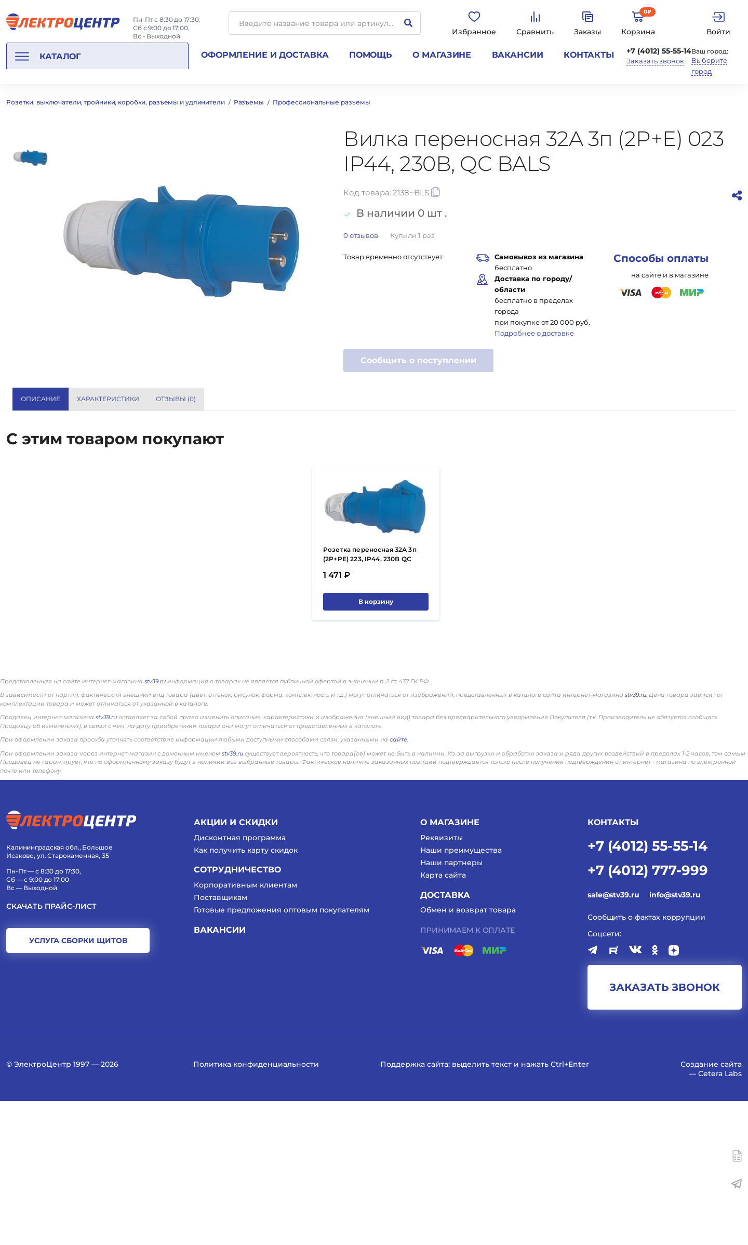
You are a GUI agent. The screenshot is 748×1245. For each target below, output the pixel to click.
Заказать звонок (655, 61)
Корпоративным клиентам (245, 1029)
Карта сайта (443, 1019)
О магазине (441, 55)
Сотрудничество (237, 1014)
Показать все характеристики (641, 398)
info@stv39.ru (674, 1038)
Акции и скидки (236, 966)
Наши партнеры (451, 1007)
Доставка (445, 1039)
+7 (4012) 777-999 (647, 1013)
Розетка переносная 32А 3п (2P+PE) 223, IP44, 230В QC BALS (370, 703)
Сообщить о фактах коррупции (646, 1061)
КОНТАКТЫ (612, 966)
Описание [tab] (40, 399)
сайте (398, 883)
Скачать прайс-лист (51, 1050)
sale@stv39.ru (613, 1038)
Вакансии (517, 55)
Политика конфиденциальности (256, 1208)
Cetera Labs (720, 1218)
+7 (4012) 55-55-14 (658, 51)
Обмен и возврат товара (468, 1054)
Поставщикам (220, 1042)
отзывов (360, 235)
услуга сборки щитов (78, 1084)
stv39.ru (155, 825)
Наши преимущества (461, 994)
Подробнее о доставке (534, 333)
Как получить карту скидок (246, 994)
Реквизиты (441, 981)
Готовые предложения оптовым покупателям (281, 1054)
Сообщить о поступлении (418, 360)
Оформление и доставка (264, 55)
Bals (559, 439)
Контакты (589, 55)
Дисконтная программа (240, 981)
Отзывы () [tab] (176, 399)
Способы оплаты (661, 258)
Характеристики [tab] (108, 399)
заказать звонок (664, 1131)
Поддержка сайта (414, 1208)
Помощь (370, 55)
